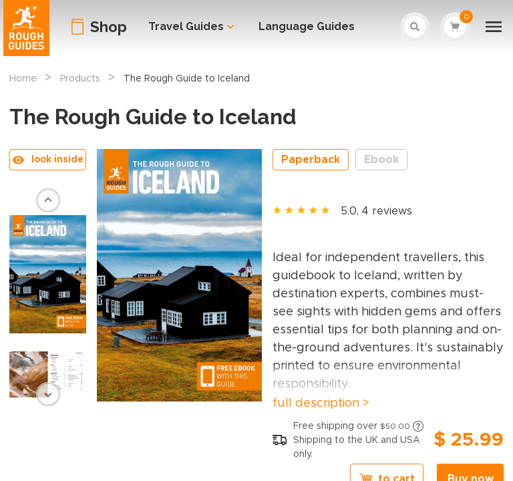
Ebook (381, 159)
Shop (108, 26)
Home (23, 79)
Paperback (310, 159)
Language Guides (307, 26)
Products (80, 79)
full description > (321, 403)
